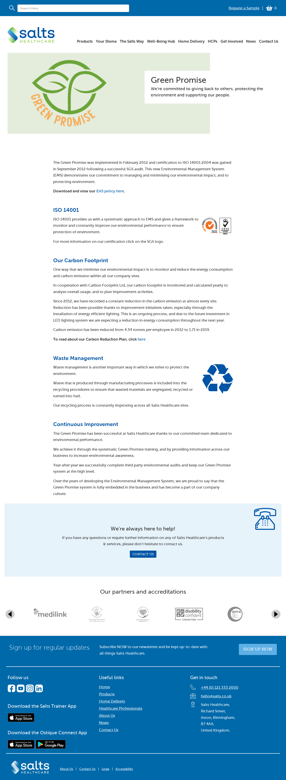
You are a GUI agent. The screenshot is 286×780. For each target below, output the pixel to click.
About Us (107, 715)
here (141, 339)
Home (104, 687)
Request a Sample (244, 8)
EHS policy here (110, 191)
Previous (10, 614)
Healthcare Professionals (120, 708)
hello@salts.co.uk (216, 696)
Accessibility (124, 769)
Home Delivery (112, 701)
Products (107, 694)
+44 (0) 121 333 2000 (219, 687)
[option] (51, 614)
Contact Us (143, 554)
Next (275, 614)
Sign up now (257, 649)
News (104, 723)
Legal (105, 769)
